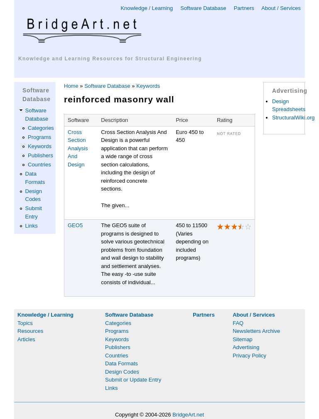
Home (71, 86)
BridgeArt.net (188, 415)
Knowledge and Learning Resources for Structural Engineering (110, 59)
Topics (25, 323)
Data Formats (121, 363)
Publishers (40, 155)
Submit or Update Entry (133, 380)
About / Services (281, 8)
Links (31, 226)
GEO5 (75, 225)
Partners (244, 8)
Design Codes (122, 372)
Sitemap (243, 339)
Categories (41, 128)
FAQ (238, 323)
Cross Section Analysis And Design (78, 148)
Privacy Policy (249, 355)
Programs (39, 137)
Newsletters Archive (256, 331)
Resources (30, 331)
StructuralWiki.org (293, 117)
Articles (26, 339)
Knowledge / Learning (146, 8)
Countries (39, 164)
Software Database (203, 8)
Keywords (40, 146)
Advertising (246, 347)
